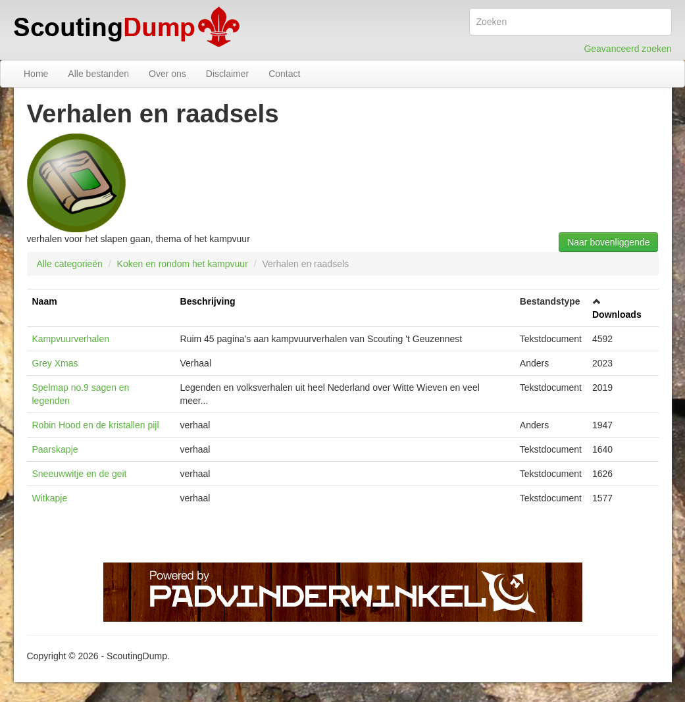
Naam (44, 301)
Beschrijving (208, 301)
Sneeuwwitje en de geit (79, 473)
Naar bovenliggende (608, 242)
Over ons (167, 73)
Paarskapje (55, 449)
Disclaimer (227, 73)
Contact (284, 73)
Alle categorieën (70, 264)
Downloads (617, 314)
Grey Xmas (55, 363)
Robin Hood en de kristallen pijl (95, 425)
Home (36, 73)
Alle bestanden (98, 73)
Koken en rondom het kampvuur (182, 264)
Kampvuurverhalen (71, 339)
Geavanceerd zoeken (627, 48)
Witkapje (50, 498)
